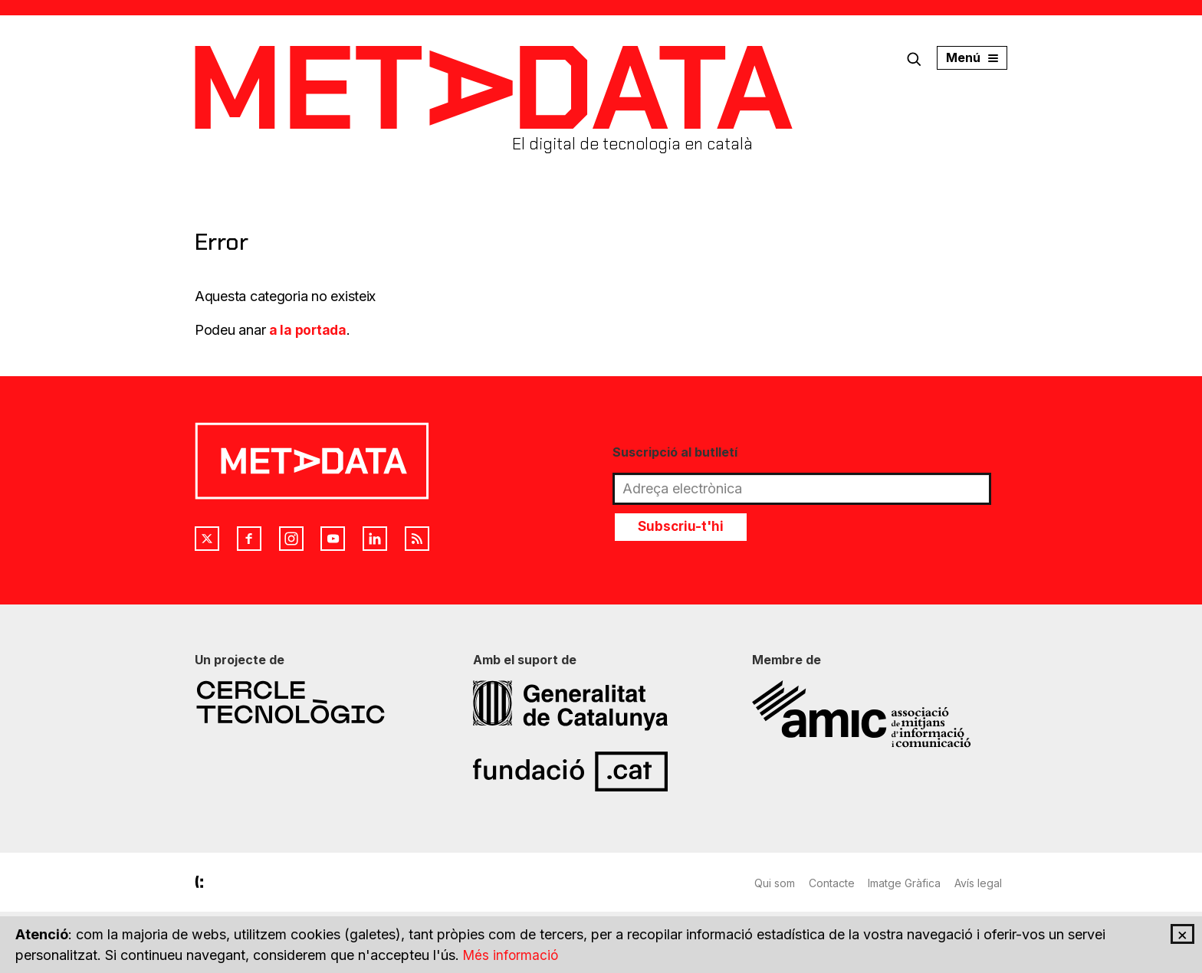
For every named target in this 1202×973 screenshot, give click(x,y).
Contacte (833, 882)
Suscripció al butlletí (674, 452)
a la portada (308, 330)
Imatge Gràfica (908, 882)
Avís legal (983, 882)
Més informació (512, 955)
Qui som (774, 882)
